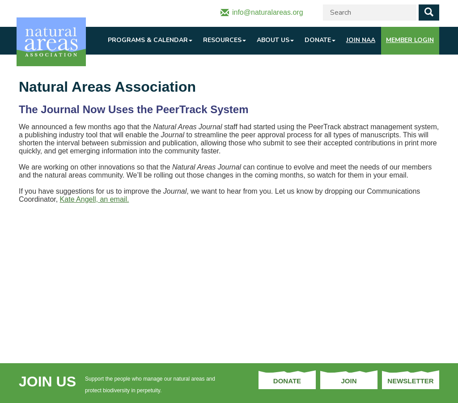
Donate (320, 40)
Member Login (410, 40)
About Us (275, 40)
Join (348, 381)
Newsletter (410, 381)
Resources (224, 40)
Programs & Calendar (150, 40)
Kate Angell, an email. (94, 199)
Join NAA (360, 40)
